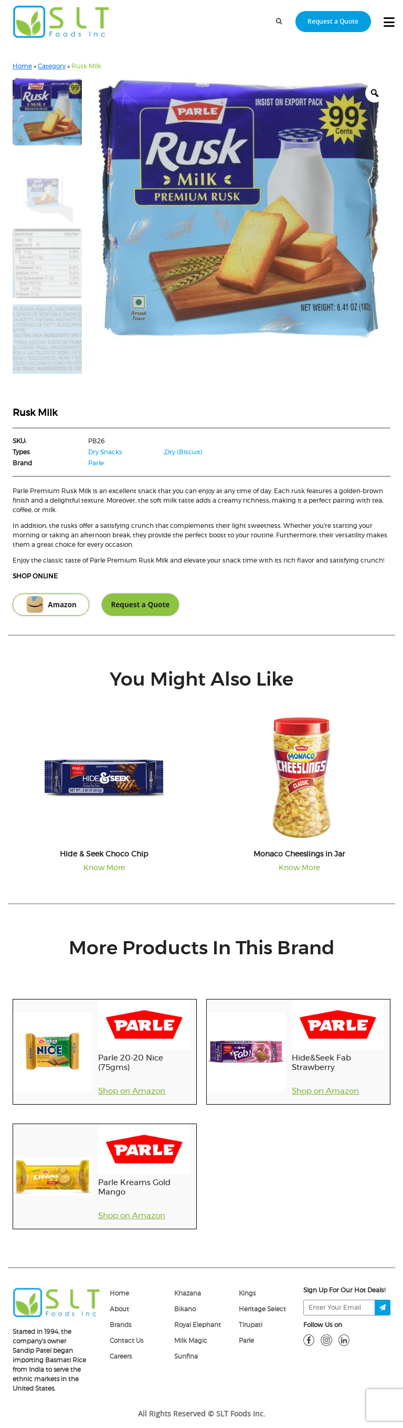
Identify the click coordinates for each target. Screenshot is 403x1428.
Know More (104, 868)
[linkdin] (344, 1340)
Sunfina (186, 1356)
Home (22, 66)
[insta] (326, 1340)
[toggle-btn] (389, 23)
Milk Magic (190, 1341)
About (119, 1309)
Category (52, 66)
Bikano (185, 1309)
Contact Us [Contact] (126, 1341)
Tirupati (250, 1325)
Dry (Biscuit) (184, 452)
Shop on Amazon (131, 1091)
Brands (120, 1325)
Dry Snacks (105, 452)
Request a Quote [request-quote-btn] (332, 21)
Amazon (51, 604)
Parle (96, 463)
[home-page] (61, 21)
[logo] (56, 1302)
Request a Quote (140, 604)
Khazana (187, 1293)
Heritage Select (262, 1309)
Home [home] (119, 1293)
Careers (121, 1356)
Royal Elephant (197, 1325)
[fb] (309, 1340)
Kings (247, 1293)
